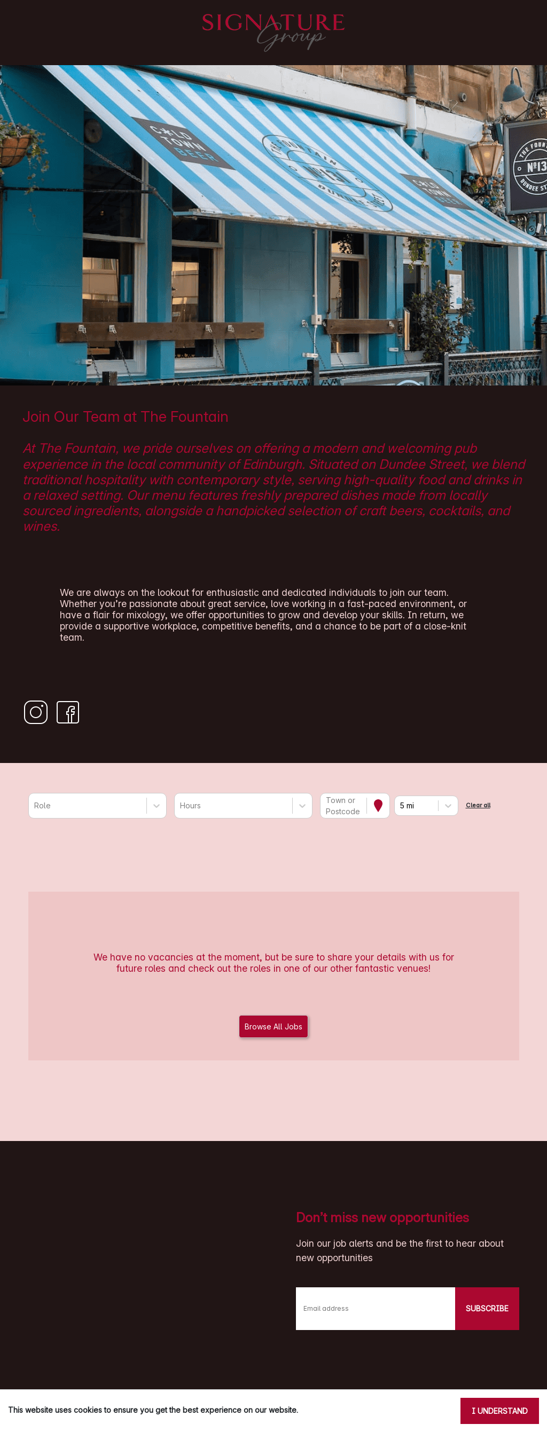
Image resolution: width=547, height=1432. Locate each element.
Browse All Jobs (273, 1026)
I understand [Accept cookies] (500, 1410)
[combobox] (35, 805)
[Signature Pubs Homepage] (273, 32)
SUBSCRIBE (487, 1308)
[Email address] (375, 1308)
